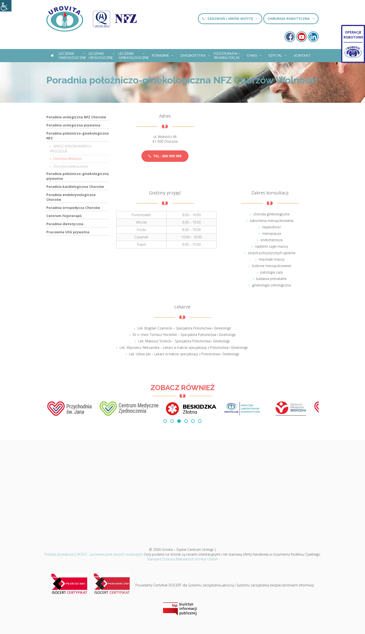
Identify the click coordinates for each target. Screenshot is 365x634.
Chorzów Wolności (67, 158)
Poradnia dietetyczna (64, 224)
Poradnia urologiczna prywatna (73, 125)
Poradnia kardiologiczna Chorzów (75, 186)
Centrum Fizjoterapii (63, 215)
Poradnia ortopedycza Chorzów (73, 207)
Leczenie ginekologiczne (133, 55)
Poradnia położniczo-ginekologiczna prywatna (77, 176)
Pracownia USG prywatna (67, 232)
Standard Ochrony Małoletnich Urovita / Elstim (182, 559)
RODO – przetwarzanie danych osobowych (110, 554)
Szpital (277, 54)
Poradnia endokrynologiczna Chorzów (71, 197)
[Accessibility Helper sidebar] (5, 5)
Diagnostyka (195, 54)
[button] (165, 421)
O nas (254, 54)
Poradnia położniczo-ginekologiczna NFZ (77, 135)
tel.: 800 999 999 (165, 156)
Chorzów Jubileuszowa (70, 166)
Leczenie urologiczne (102, 55)
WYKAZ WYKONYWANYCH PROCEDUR (70, 148)
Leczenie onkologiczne (72, 55)
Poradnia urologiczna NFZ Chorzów (76, 117)
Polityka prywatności (60, 554)
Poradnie (163, 54)
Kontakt (302, 55)
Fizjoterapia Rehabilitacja (227, 55)
